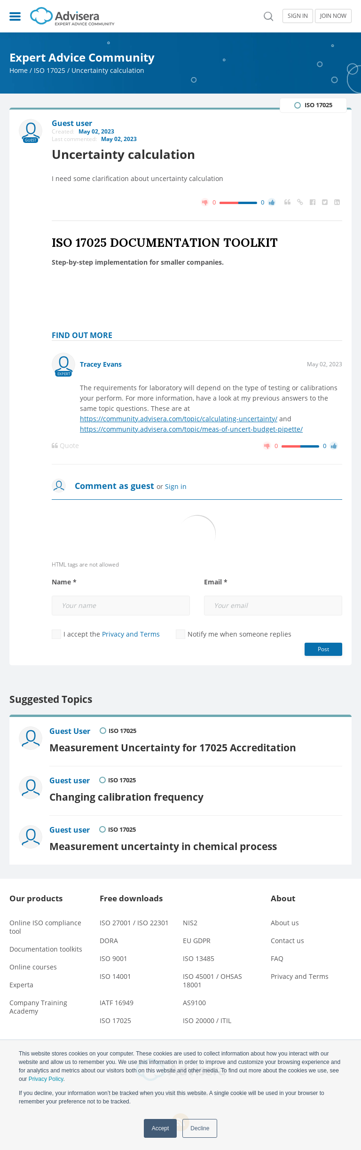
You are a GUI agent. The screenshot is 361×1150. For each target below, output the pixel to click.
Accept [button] (160, 1128)
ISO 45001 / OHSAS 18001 (212, 980)
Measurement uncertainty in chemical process (163, 846)
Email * (216, 582)
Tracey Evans (101, 364)
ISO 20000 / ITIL (207, 1020)
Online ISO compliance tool (45, 927)
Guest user (69, 780)
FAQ (277, 958)
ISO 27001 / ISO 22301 (134, 922)
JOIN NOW (333, 16)
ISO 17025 (49, 70)
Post (323, 649)
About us (285, 922)
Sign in (176, 486)
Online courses (33, 966)
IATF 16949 (116, 1002)
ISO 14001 (115, 976)
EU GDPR (197, 940)
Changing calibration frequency (126, 796)
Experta (21, 984)
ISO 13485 (198, 958)
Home (18, 70)
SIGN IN (298, 16)
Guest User (69, 731)
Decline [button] (199, 1128)
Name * (64, 582)
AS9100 (194, 1002)
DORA (109, 940)
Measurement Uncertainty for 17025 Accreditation (172, 747)
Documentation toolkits (45, 949)
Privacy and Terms (131, 634)
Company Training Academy (38, 1007)
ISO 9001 (113, 958)
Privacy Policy (46, 1079)
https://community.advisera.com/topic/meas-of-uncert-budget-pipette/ (191, 429)
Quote (65, 445)
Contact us (287, 940)
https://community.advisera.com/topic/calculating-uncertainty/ (178, 418)
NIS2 (190, 922)
